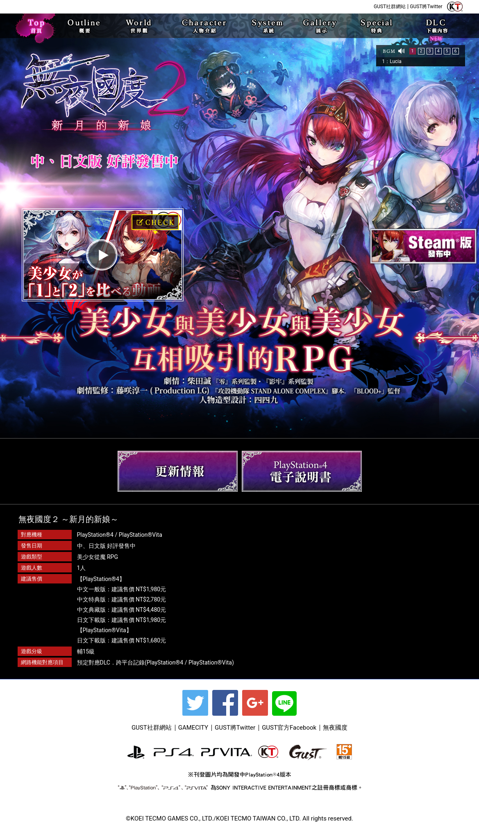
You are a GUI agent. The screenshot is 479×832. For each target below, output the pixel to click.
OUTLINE (86, 26)
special (376, 26)
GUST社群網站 (390, 6)
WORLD (140, 26)
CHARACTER (201, 26)
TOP (36, 26)
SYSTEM (266, 26)
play (103, 254)
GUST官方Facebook (289, 727)
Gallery (320, 26)
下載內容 (436, 36)
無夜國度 (335, 727)
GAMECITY (193, 727)
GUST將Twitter (426, 6)
